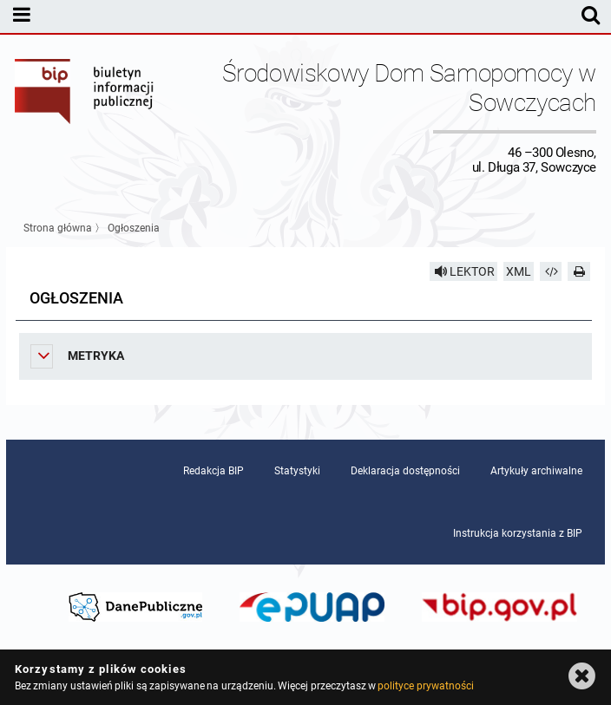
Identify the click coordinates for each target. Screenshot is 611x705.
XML (518, 271)
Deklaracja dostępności (405, 471)
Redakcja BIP (213, 471)
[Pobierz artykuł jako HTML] (551, 271)
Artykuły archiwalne (536, 471)
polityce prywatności (425, 686)
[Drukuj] (579, 271)
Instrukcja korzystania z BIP (517, 533)
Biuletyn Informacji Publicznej (85, 116)
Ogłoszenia (134, 228)
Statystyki (297, 471)
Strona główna (57, 228)
